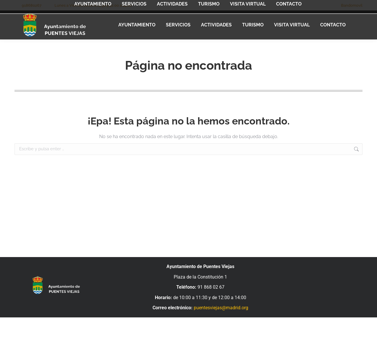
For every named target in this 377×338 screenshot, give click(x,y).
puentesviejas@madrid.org (221, 307)
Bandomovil (351, 5)
